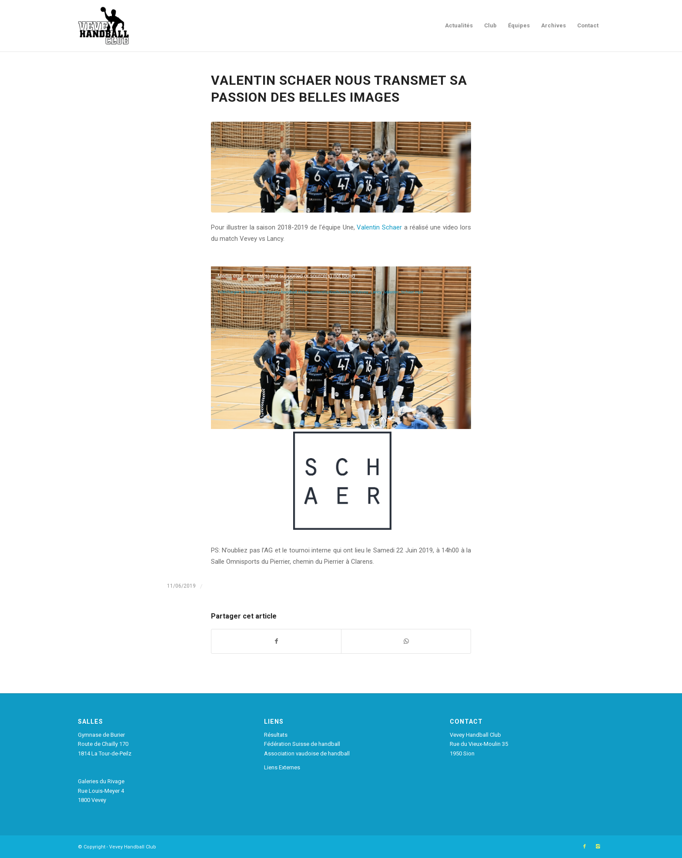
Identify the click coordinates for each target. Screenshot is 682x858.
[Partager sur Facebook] (276, 641)
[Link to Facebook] (584, 846)
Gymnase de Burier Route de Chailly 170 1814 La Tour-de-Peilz (104, 744)
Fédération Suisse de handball (302, 744)
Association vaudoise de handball (307, 753)
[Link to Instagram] (597, 846)
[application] (341, 339)
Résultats (276, 735)
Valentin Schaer (379, 227)
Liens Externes (282, 767)
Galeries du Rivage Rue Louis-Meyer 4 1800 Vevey (101, 790)
